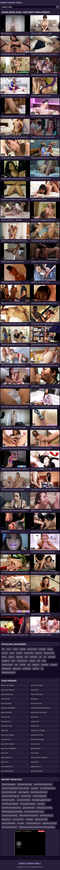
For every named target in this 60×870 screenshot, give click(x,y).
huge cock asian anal (9, 792)
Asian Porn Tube (36, 685)
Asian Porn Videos (7, 685)
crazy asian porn (7, 766)
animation (33, 657)
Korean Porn (35, 744)
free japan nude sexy (25, 784)
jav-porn (5, 653)
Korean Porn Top (37, 735)
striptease (44, 665)
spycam (11, 657)
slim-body (51, 657)
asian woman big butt (27, 804)
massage (42, 649)
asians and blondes (8, 823)
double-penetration (8, 672)
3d (42, 669)
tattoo (16, 649)
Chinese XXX (5, 699)
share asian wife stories (39, 792)
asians (4, 657)
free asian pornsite (8, 800)
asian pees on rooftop (44, 808)
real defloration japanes (10, 804)
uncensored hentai (23, 800)
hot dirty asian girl (46, 815)
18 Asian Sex (5, 717)
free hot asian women (9, 827)
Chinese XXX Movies (8, 708)
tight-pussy (17, 669)
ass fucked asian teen (47, 788)
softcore (32, 661)
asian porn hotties (7, 744)
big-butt (19, 653)
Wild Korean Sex (36, 771)
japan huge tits (24, 792)
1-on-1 (9, 649)
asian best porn (6, 757)
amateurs (54, 665)
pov (38, 661)
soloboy (22, 649)
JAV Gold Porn (36, 748)
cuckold (22, 665)
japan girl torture (29, 808)
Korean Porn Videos (38, 730)
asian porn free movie (39, 712)
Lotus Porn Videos (7, 735)
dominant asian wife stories (11, 808)
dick (26, 657)
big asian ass (6, 819)
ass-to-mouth (32, 649)
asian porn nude (37, 694)
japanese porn (36, 766)
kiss (29, 665)
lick (3, 649)
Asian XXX (4, 730)
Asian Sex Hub (6, 703)
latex (44, 661)
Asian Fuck (5, 762)
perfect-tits (26, 669)
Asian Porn (35, 690)
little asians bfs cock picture (28, 815)
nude (13, 661)
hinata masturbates (8, 784)
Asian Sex (34, 699)
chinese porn (6, 721)
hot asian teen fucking (9, 815)
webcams (36, 665)
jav (45, 657)
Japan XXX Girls (6, 712)
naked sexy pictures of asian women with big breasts (37, 827)
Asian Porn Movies (7, 690)
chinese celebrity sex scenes (34, 812)
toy (40, 657)
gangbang (5, 661)
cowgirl (50, 649)
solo (16, 665)
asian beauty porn (7, 771)
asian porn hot (36, 703)
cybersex (36, 669)
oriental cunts (26, 796)
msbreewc (29, 819)
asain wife (34, 788)
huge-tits (39, 653)
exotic (12, 653)
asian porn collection (8, 748)
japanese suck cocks (49, 823)
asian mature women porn (40, 708)
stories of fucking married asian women (15, 788)
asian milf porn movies (39, 757)
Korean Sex (35, 721)
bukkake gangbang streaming (12, 812)
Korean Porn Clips (37, 739)
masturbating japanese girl (41, 800)
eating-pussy (6, 669)
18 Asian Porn (6, 739)
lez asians (20, 823)
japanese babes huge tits (10, 796)
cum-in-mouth (22, 661)
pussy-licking (28, 653)
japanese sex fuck (41, 819)
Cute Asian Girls (6, 726)
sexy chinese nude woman (43, 784)
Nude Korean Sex (7, 694)
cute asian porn (18, 819)
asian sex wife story (39, 796)
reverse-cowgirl (7, 665)
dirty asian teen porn (33, 823)
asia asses (41, 804)
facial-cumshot (49, 653)
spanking (19, 657)
